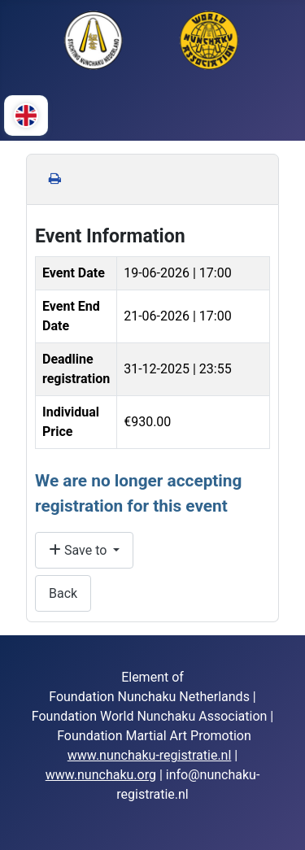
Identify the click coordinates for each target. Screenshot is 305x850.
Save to (79, 550)
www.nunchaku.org (101, 774)
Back (63, 593)
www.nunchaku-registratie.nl (150, 755)
